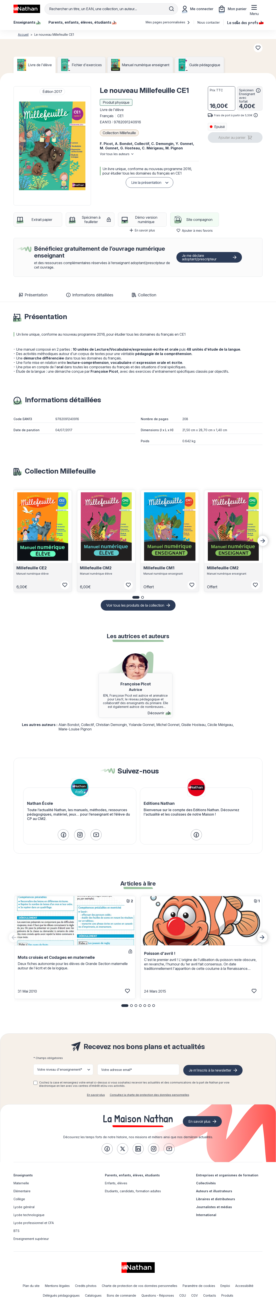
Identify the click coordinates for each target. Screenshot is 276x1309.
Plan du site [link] (31, 1286)
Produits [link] (227, 1295)
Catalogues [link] (93, 1295)
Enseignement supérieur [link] (31, 1239)
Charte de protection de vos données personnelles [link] (139, 1286)
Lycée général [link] (24, 1207)
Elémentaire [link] (22, 1191)
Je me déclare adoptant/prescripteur (199, 257)
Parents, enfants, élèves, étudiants (132, 1175)
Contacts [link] (209, 1295)
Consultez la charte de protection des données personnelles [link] (149, 1094)
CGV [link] (194, 1295)
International (206, 1215)
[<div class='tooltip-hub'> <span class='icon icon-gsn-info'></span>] (258, 90)
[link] (63, 834)
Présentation (33, 295)
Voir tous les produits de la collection (135, 605)
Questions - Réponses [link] (157, 1295)
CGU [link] (182, 1295)
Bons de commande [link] (121, 1295)
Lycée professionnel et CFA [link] (34, 1223)
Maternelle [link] (21, 1183)
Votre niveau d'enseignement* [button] (59, 1069)
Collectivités (206, 1183)
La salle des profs (244, 22)
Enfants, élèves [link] (116, 1183)
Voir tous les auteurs (114, 154)
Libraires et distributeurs (215, 1199)
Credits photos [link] (86, 1286)
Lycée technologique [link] (29, 1215)
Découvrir (159, 713)
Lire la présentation (146, 182)
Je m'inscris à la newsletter (210, 1070)
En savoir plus (142, 230)
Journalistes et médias (214, 1207)
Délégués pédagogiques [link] (61, 1295)
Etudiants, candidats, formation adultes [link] (133, 1191)
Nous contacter (208, 22)
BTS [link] (16, 1231)
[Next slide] (262, 541)
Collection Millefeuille (119, 133)
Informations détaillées (89, 295)
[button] (52, 146)
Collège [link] (19, 1199)
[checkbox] (35, 1083)
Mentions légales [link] (57, 1286)
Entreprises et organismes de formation (227, 1175)
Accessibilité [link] (244, 1286)
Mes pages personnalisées (168, 22)
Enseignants (23, 1175)
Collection (144, 295)
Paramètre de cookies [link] (199, 1286)
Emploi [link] (225, 1286)
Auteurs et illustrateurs (214, 1191)
